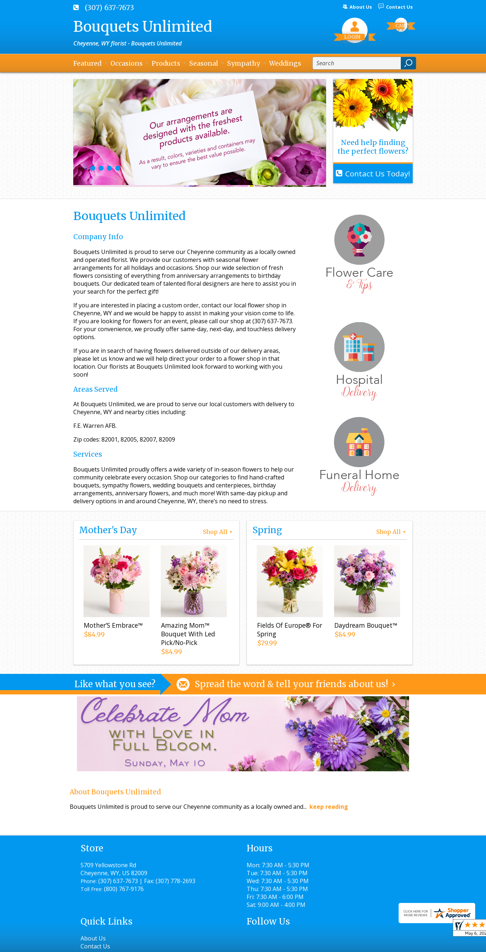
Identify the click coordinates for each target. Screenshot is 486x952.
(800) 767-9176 (124, 897)
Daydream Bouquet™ (364, 626)
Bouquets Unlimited (142, 27)
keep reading (328, 807)
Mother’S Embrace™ (112, 626)
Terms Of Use (234, 943)
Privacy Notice (282, 943)
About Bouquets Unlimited (115, 792)
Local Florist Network (338, 943)
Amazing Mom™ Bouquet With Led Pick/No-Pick (187, 635)
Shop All (218, 531)
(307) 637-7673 (109, 7)
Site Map (388, 943)
